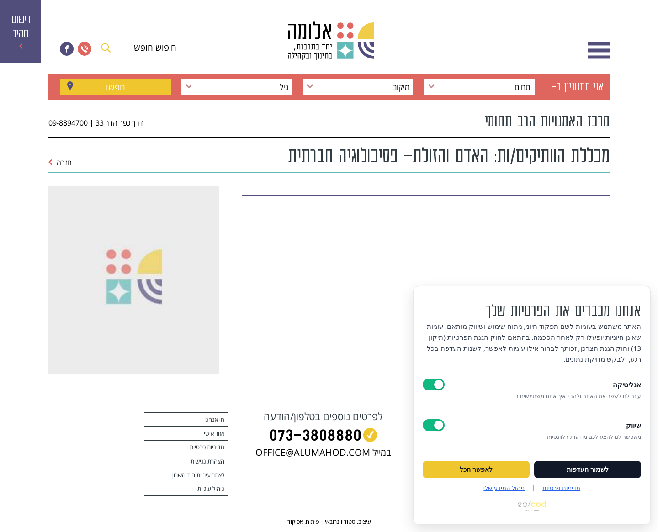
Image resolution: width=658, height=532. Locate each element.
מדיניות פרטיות (207, 447)
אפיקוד (295, 521)
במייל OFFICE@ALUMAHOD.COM (323, 452)
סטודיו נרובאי (340, 521)
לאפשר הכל (476, 469)
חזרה (60, 163)
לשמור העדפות (588, 469)
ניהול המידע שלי (504, 488)
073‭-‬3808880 (315, 437)
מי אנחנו (214, 420)
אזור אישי (214, 433)
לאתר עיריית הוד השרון (198, 475)
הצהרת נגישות (207, 461)
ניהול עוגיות (210, 489)
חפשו (115, 87)
